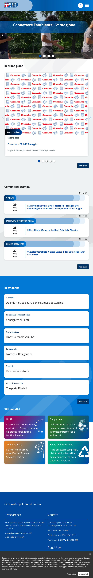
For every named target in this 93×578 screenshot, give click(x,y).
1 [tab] (40, 56)
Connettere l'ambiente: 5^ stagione (44, 25)
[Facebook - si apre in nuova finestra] (50, 555)
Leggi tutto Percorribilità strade (46, 370)
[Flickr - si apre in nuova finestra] (73, 555)
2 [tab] (44, 56)
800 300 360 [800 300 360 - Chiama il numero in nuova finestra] (71, 539)
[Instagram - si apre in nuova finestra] (53, 555)
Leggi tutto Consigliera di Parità (46, 318)
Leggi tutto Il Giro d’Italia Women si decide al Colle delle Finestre (46, 227)
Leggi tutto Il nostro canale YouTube (46, 335)
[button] (87, 5)
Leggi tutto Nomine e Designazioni (46, 353)
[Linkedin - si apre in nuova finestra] (57, 555)
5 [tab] (54, 161)
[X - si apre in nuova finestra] (65, 555)
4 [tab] (53, 56)
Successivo (90, 34)
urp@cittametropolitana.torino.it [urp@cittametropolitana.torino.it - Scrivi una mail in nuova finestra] (20, 562)
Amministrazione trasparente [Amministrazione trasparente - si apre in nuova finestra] (17, 533)
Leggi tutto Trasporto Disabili (46, 387)
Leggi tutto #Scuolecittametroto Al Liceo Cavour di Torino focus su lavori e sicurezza (46, 250)
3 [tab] (48, 56)
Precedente (2, 34)
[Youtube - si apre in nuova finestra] (69, 555)
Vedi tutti (84, 165)
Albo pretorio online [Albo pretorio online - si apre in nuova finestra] (13, 536)
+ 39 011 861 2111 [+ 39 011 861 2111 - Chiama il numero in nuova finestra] (66, 535)
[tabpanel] (46, 35)
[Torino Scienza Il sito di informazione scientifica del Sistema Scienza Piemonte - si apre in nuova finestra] (24, 452)
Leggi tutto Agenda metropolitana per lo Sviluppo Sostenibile (46, 301)
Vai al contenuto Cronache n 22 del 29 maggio (46, 114)
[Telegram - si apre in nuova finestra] (61, 555)
